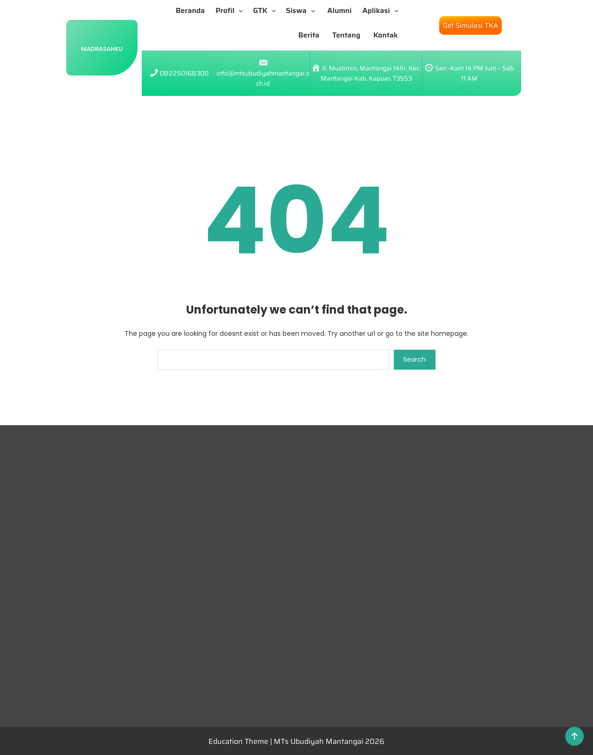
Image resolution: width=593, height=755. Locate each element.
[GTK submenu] (275, 10)
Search (414, 359)
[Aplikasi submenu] (398, 10)
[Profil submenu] (243, 10)
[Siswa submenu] (315, 10)
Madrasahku (102, 48)
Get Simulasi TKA (470, 25)
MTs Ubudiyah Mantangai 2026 (329, 741)
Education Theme (239, 741)
